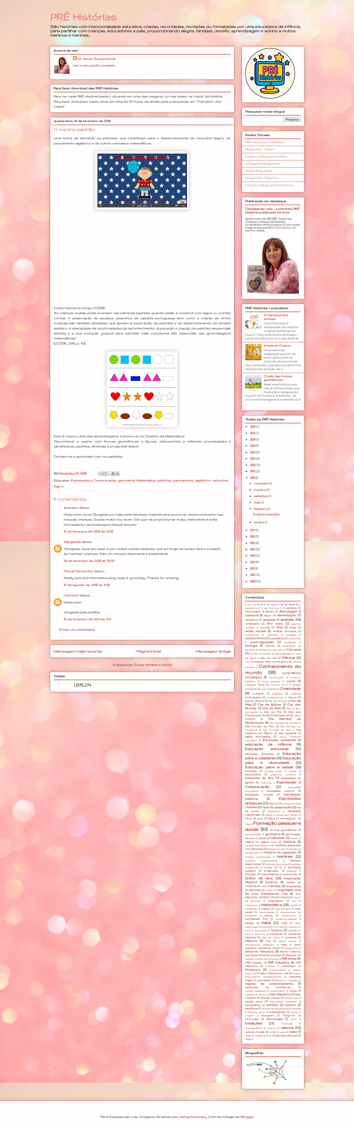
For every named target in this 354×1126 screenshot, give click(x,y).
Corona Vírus (279, 684)
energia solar (273, 771)
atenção (272, 635)
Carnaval (293, 649)
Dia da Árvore (254, 701)
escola (293, 771)
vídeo (293, 1031)
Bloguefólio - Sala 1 (259, 149)
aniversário (252, 623)
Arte (280, 627)
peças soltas (287, 941)
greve (252, 838)
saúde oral (291, 998)
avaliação (290, 642)
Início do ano (259, 878)
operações (260, 930)
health (294, 838)
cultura (277, 693)
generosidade (253, 834)
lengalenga (293, 886)
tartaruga (252, 1019)
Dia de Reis (272, 708)
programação (277, 970)
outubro (260, 489)
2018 (252, 477)
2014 (253, 549)
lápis (264, 886)
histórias (285, 856)
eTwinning (266, 782)
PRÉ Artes (289, 958)
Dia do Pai (272, 712)
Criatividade (290, 688)
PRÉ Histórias (83, 17)
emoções (251, 771)
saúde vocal (254, 1001)
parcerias (290, 937)
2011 (252, 568)
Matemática (146, 480)
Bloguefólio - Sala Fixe (262, 177)
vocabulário (261, 1035)
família (252, 807)
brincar (270, 645)
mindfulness (289, 915)
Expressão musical (259, 794)
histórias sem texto (276, 864)
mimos (268, 915)
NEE (284, 923)
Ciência (288, 658)
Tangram (289, 1015)
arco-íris (265, 627)
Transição (287, 1023)
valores (287, 1028)
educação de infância (268, 744)
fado (298, 803)
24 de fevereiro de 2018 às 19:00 (89, 561)
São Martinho (280, 994)
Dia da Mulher (269, 704)
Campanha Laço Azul (271, 650)
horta (268, 867)
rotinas (262, 994)
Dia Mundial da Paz (259, 726)
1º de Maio (270, 604)
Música (249, 923)
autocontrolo (255, 638)
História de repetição (280, 852)
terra (294, 1019)
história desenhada (257, 857)
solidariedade (277, 1012)
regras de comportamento (269, 983)
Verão (272, 1032)
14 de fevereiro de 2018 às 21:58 (88, 531)
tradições (253, 1023)
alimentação (286, 615)
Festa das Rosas (287, 815)
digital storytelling (257, 736)
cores (291, 681)
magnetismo (276, 900)
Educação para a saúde (269, 767)
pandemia (275, 934)
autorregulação (262, 642)
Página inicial (149, 651)
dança (292, 697)
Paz (268, 941)
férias (269, 815)
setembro (261, 496)
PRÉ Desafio (253, 962)
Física (271, 818)
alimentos (251, 620)
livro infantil (281, 897)
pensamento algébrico (192, 480)
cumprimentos (275, 697)
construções (276, 677)
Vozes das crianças (284, 1035)
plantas (276, 955)
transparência (253, 1028)
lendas (275, 886)
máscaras (251, 905)
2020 (253, 464)
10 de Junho (252, 604)
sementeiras (253, 1005)
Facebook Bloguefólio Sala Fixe (269, 185)
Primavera (252, 969)
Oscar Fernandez (78, 571)
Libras (269, 890)
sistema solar (256, 1012)
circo (248, 661)
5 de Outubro (270, 608)
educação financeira (259, 754)
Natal (266, 923)
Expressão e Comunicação (93, 480)
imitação (291, 871)
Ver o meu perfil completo (94, 65)
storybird (267, 1015)
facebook (287, 803)
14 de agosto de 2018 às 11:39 (87, 585)
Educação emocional (267, 749)
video (283, 1032)
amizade (269, 619)
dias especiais (287, 733)
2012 (252, 562)
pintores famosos (259, 951)
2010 (252, 574)
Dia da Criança (277, 701)
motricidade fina (256, 918)
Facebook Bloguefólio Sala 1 (266, 156)
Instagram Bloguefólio (262, 163)
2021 (252, 458)
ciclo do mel (268, 658)
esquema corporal (283, 774)
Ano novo (275, 623)
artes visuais (255, 631)
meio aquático (283, 909)
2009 (253, 581)
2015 (252, 543)
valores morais (255, 1032)
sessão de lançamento (275, 1008)
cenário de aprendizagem (277, 653)
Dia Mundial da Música (284, 723)
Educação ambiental (279, 740)
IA (280, 867)
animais (287, 619)
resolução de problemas (268, 987)
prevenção (289, 966)
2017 (252, 530)
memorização (267, 912)
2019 (252, 471)
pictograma (291, 948)
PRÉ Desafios (279, 962)
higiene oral (268, 842)
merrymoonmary (193, 1117)
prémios (270, 966)
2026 (253, 426)
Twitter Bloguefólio (258, 170)
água (267, 615)
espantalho (253, 774)
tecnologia (274, 1018)
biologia (251, 645)
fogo (247, 824)
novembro (262, 483)
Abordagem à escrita (259, 611)
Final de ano (254, 818)
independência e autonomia (279, 874)
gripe (262, 838)
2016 (252, 536)
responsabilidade (255, 991)
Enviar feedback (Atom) (153, 665)
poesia (249, 959)
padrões (164, 480)
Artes (292, 627)
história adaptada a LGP (259, 845)
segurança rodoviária (283, 1001)
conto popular (271, 681)
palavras (259, 934)
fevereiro (261, 508)
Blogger (247, 1117)
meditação (251, 909)
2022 (253, 452)
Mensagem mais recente (78, 651)
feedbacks (274, 811)
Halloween (277, 837)
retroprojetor (277, 991)
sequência (251, 1008)
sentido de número (281, 1004)
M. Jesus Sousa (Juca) (96, 58)
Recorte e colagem (287, 980)
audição (291, 635)
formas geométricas (283, 830)
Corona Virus (254, 684)
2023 (253, 445)
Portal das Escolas (267, 959)
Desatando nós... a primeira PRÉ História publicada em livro (272, 210)
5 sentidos (290, 608)
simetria (296, 1008)
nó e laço (278, 927)
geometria (126, 480)
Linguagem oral (289, 889)
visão (248, 1035)
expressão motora (281, 791)
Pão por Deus (271, 937)
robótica (250, 994)
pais (247, 934)
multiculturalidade (286, 919)
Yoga (248, 1039)
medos (265, 908)
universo (271, 1028)
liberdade (255, 890)
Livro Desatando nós (269, 893)
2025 (253, 433)
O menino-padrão (266, 514)
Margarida (72, 542)
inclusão (250, 874)
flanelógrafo (288, 818)
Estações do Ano (259, 777)
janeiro (259, 522)
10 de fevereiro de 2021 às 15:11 (87, 619)
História (289, 841)
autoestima (276, 638)
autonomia (295, 638)
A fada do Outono (277, 345)
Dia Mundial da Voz (276, 730)
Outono (276, 930)
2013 (252, 555)
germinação (293, 834)
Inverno (271, 882)
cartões (254, 653)
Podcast (291, 955)
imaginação (271, 870)
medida (294, 905)
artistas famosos (284, 631)
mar (294, 901)
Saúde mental (270, 997)
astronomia (252, 635)
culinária (258, 693)
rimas (293, 990)
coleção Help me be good (271, 661)
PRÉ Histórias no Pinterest (265, 142)
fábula (273, 803)
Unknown (71, 595)
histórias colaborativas (261, 861)
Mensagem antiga (213, 651)
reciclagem (264, 980)
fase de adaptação (277, 807)
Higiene (249, 842)
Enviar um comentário (77, 629)
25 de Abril (287, 604)
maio (258, 502)
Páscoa (251, 940)
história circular (276, 849)
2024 (253, 439)
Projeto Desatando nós (272, 973)
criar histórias (269, 689)
